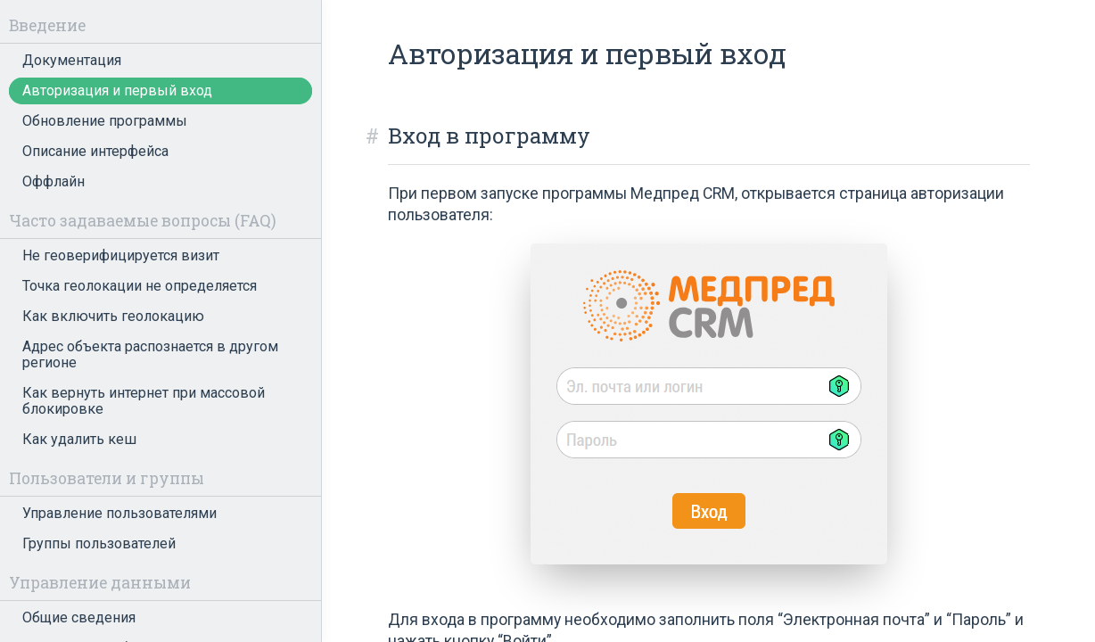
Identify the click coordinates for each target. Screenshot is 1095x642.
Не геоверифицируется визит (120, 255)
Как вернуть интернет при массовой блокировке (143, 400)
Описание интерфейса (95, 151)
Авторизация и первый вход (117, 90)
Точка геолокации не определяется (139, 285)
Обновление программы (104, 120)
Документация (71, 60)
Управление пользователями (119, 513)
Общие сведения (79, 617)
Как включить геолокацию (113, 316)
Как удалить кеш (79, 439)
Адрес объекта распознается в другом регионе (150, 354)
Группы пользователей (99, 543)
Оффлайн (53, 181)
